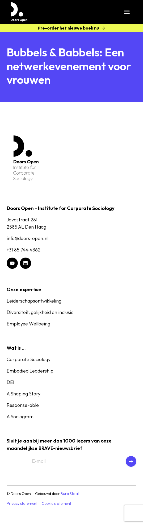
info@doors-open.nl (27, 238)
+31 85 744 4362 (23, 250)
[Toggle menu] (126, 11)
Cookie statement (56, 503)
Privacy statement (22, 503)
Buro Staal (70, 493)
